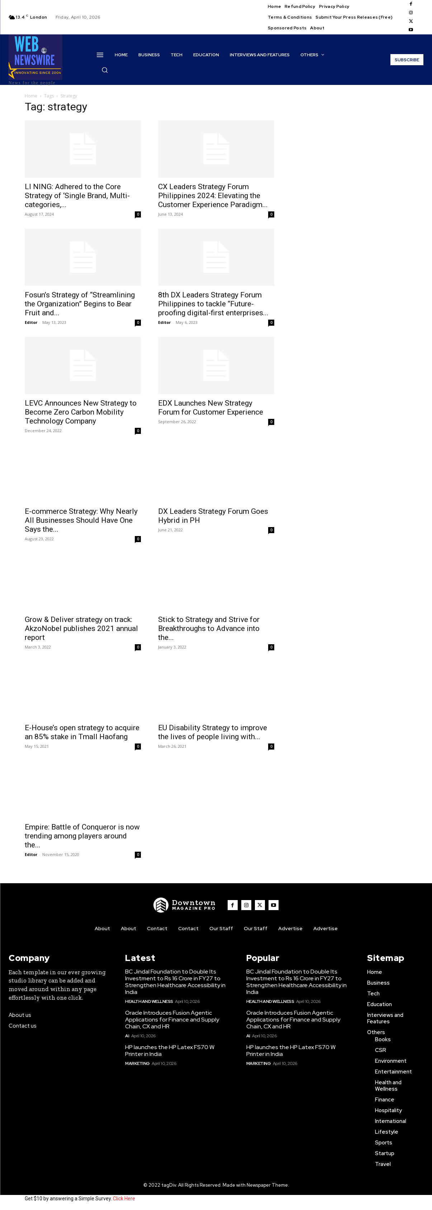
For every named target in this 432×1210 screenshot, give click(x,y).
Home (31, 96)
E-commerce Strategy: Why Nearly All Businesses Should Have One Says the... (81, 520)
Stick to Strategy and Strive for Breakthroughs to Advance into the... (209, 628)
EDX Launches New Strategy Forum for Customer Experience (210, 407)
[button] (104, 70)
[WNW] (184, 905)
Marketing (137, 1063)
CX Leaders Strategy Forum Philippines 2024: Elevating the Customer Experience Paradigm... (213, 195)
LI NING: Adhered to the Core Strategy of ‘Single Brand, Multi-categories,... (77, 195)
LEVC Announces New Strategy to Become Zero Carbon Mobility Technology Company (81, 412)
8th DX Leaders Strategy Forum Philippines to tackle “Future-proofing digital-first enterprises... (213, 304)
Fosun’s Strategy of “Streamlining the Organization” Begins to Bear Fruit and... (80, 304)
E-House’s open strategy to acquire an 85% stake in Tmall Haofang (82, 732)
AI (127, 1036)
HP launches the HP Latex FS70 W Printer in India (169, 1050)
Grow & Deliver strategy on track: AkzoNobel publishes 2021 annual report (81, 628)
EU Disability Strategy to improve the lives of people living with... (212, 732)
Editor (31, 322)
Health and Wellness (149, 1001)
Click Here (124, 1198)
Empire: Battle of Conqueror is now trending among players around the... (82, 836)
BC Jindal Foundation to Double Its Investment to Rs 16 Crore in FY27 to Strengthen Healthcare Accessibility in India (175, 982)
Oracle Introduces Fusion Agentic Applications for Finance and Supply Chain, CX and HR (172, 1019)
